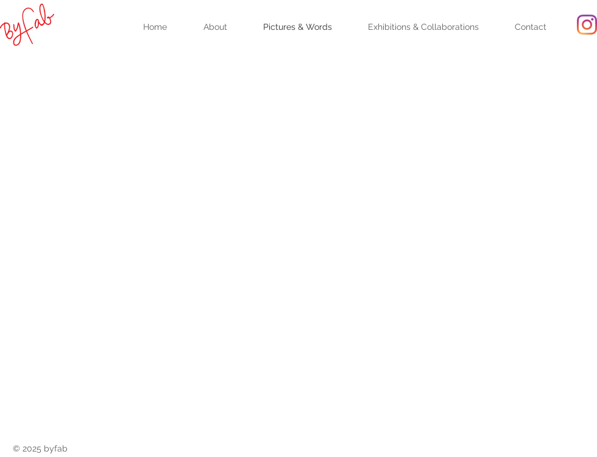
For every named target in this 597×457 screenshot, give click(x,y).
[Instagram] (587, 25)
